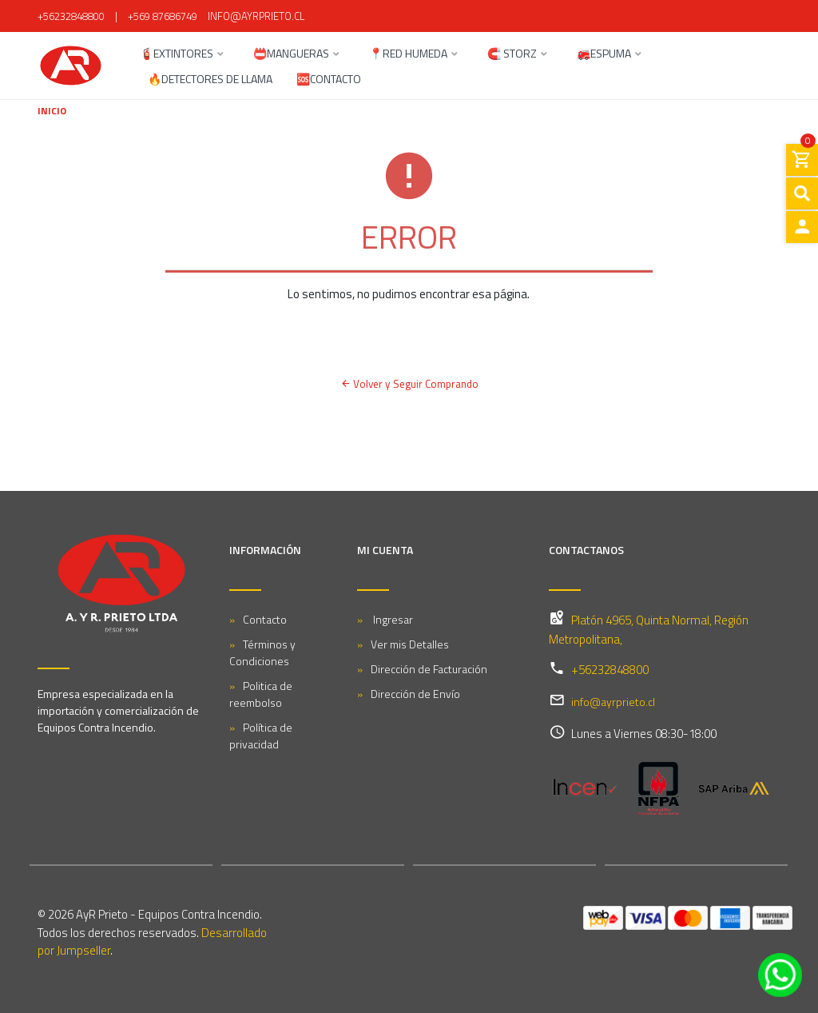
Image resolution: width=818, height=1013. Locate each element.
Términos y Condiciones (262, 652)
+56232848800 (71, 16)
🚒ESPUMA (604, 55)
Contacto (265, 619)
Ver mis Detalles (410, 644)
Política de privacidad (260, 735)
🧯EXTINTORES (176, 55)
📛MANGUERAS (291, 55)
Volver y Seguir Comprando (409, 384)
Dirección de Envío (415, 693)
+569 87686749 (162, 16)
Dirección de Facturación (429, 668)
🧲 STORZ (512, 55)
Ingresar (392, 619)
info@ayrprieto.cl (256, 16)
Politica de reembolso (260, 694)
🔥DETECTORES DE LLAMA (210, 80)
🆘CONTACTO (328, 80)
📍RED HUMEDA (408, 55)
